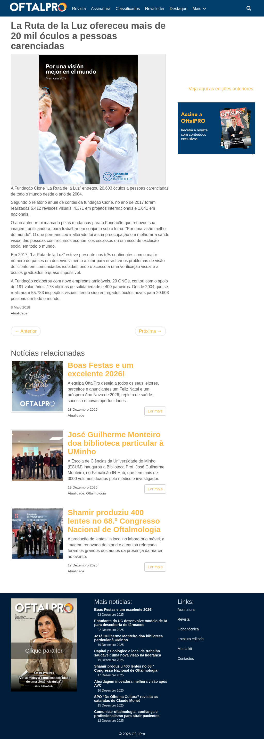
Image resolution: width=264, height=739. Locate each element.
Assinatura (101, 8)
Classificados (128, 8)
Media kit (185, 649)
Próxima (150, 331)
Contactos (186, 658)
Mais (200, 8)
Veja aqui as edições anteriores (221, 88)
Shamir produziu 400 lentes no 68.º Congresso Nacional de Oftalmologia (114, 521)
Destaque (178, 8)
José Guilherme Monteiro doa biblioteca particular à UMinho (116, 443)
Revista (79, 8)
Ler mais (155, 411)
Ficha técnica (188, 629)
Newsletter (155, 8)
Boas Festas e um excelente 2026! (101, 369)
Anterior (26, 331)
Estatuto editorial (191, 639)
